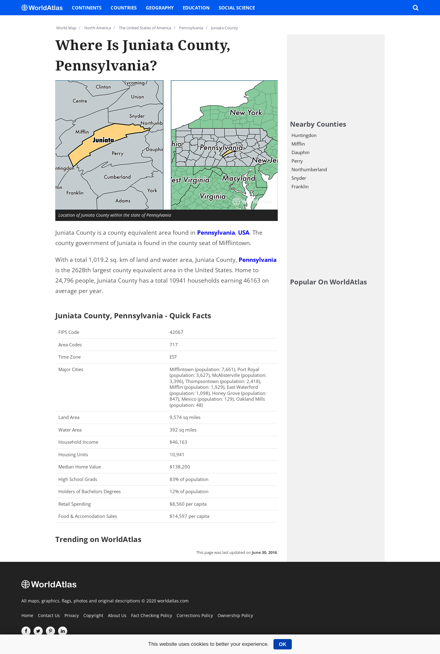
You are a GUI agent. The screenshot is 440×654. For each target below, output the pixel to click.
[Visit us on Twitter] (38, 631)
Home (27, 616)
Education (196, 8)
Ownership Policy (235, 616)
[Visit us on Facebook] (26, 631)
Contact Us (49, 616)
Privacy (71, 616)
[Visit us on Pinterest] (50, 631)
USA (243, 233)
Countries (124, 8)
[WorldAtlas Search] (416, 7)
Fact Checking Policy (151, 616)
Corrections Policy (195, 616)
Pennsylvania (216, 233)
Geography (160, 8)
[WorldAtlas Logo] (44, 8)
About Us (117, 616)
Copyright (93, 616)
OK (283, 644)
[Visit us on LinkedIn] (62, 631)
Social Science (237, 8)
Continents (86, 8)
